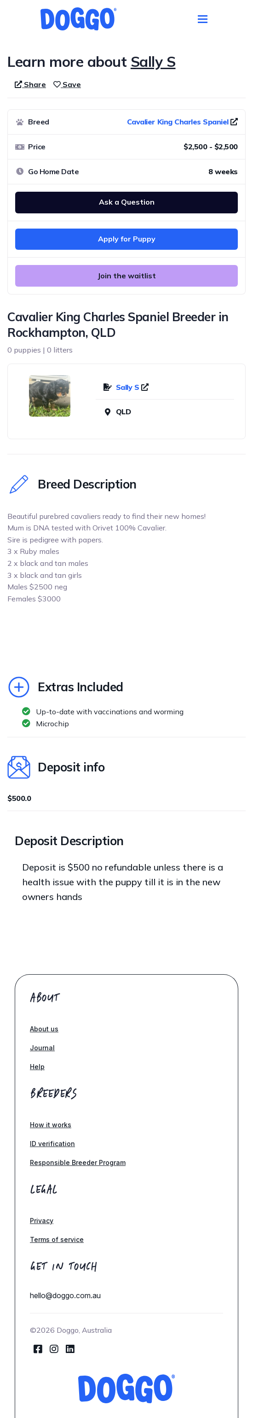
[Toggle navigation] (202, 19)
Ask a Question (127, 201)
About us (44, 1029)
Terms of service (57, 1239)
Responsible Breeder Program (78, 1162)
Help (37, 1067)
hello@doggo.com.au (65, 1295)
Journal (42, 1048)
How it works (50, 1125)
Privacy (41, 1220)
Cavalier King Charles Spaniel (178, 121)
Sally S (128, 387)
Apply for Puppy (126, 238)
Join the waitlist (127, 275)
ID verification (52, 1143)
